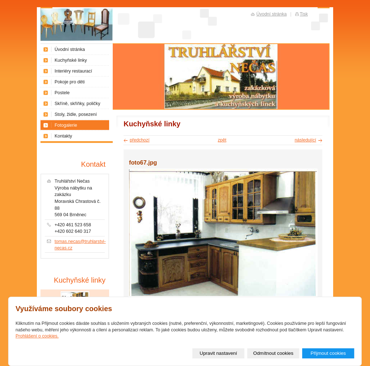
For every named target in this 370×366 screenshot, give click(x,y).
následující (305, 140)
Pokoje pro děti (70, 81)
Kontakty (63, 136)
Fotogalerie (66, 125)
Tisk (304, 14)
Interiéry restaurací (73, 71)
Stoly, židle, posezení (76, 114)
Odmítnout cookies (273, 353)
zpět (222, 140)
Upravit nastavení (218, 353)
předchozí (140, 140)
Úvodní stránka (70, 49)
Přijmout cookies (328, 353)
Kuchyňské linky (71, 60)
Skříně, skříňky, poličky (77, 103)
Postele (62, 92)
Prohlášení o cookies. (37, 336)
